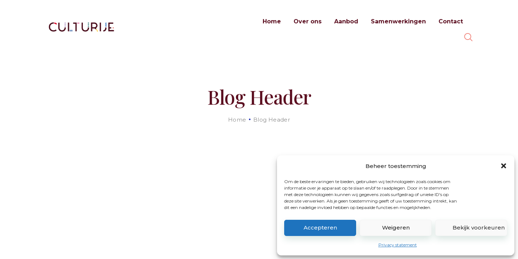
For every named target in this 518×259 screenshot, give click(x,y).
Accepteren (320, 227)
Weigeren (396, 227)
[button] (503, 165)
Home (237, 119)
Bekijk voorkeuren (479, 227)
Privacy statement (397, 244)
